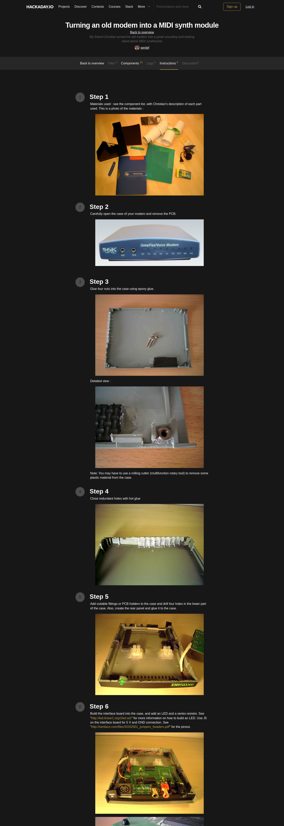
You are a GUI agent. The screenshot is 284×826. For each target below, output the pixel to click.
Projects (64, 6)
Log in (250, 6)
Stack (129, 6)
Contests (98, 6)
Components (132, 63)
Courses (115, 6)
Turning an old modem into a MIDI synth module (142, 25)
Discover (81, 6)
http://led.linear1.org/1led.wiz (111, 718)
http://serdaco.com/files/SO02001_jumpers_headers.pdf (130, 726)
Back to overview (142, 32)
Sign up (232, 6)
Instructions (169, 63)
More (145, 6)
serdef (142, 47)
